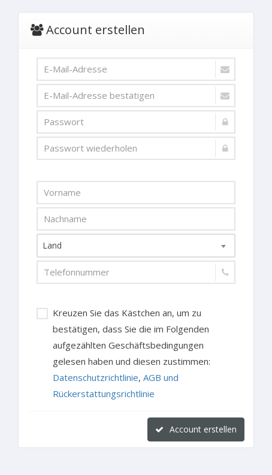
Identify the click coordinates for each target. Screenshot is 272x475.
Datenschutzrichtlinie (95, 377)
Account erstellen (196, 429)
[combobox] (136, 246)
